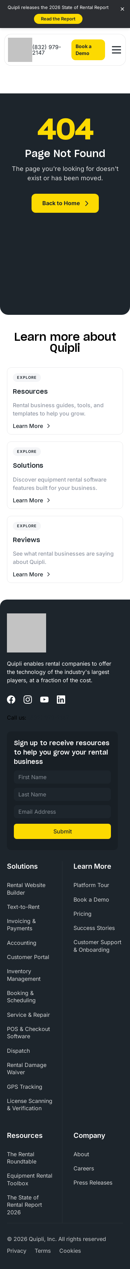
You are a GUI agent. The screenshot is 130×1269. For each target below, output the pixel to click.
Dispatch (18, 1050)
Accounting (21, 942)
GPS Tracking (24, 1086)
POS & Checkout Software (28, 1032)
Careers (83, 1168)
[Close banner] (122, 9)
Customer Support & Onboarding (97, 946)
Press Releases (92, 1182)
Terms (43, 1250)
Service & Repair (28, 1014)
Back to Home (61, 203)
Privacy (16, 1250)
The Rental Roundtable (21, 1158)
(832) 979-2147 (46, 49)
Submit (62, 831)
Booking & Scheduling (21, 996)
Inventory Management (24, 975)
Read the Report (58, 18)
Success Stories (94, 927)
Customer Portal (28, 956)
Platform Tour (91, 885)
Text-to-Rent (23, 906)
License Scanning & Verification (29, 1104)
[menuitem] (32, 889)
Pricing (82, 913)
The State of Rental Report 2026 (24, 1205)
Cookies (70, 1250)
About (81, 1154)
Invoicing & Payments (21, 924)
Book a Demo (84, 49)
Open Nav (117, 47)
